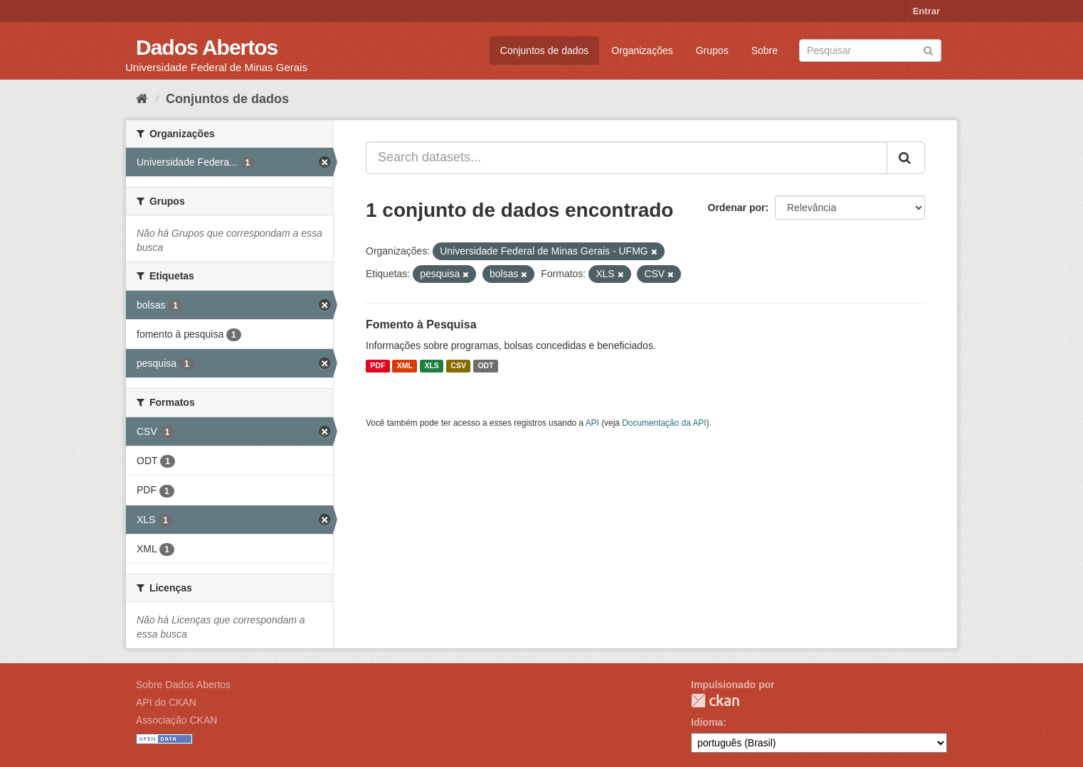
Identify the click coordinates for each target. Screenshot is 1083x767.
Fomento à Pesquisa (421, 324)
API (592, 423)
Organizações (641, 50)
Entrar (926, 11)
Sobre (764, 50)
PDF (377, 366)
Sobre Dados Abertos (183, 684)
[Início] (142, 99)
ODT (485, 366)
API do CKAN (166, 702)
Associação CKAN (176, 720)
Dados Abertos (207, 47)
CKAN (715, 700)
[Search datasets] (870, 50)
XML (405, 366)
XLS (431, 366)
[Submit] (928, 49)
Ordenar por (737, 207)
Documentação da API (664, 423)
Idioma (707, 722)
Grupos (712, 50)
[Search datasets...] (626, 157)
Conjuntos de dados (544, 50)
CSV (458, 366)
